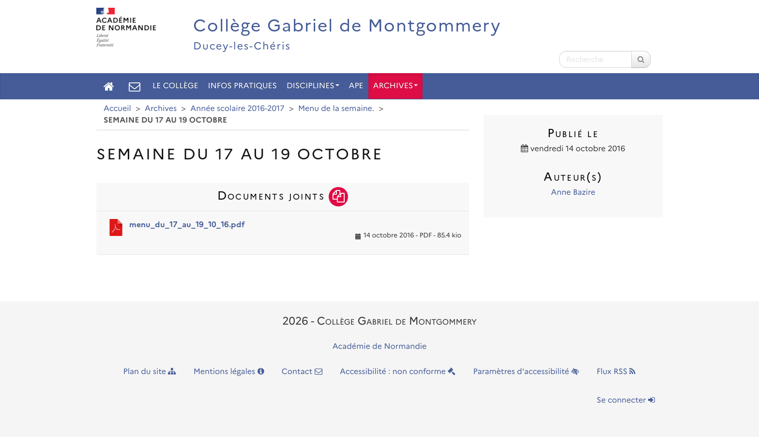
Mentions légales (229, 371)
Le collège (175, 86)
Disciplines (313, 86)
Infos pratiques (242, 86)
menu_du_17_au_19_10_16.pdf (187, 224)
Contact (302, 371)
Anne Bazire (573, 192)
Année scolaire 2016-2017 (237, 108)
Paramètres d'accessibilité (526, 371)
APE (356, 86)
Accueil (117, 108)
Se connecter (626, 400)
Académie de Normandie (380, 346)
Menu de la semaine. (336, 108)
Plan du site (149, 371)
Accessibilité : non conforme (397, 371)
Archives (395, 86)
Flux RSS (616, 371)
